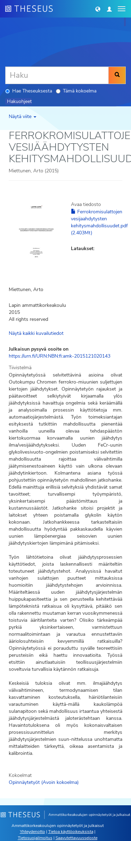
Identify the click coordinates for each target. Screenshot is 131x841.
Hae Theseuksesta (28, 91)
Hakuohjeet (19, 101)
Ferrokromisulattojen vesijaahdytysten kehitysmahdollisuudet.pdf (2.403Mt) (99, 222)
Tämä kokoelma (76, 91)
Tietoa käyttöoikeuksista (70, 831)
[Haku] (57, 75)
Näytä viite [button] (22, 116)
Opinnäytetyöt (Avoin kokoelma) (44, 782)
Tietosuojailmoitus (35, 838)
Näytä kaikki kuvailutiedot (36, 333)
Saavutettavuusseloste (76, 838)
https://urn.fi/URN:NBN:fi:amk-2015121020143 (59, 356)
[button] (98, 9)
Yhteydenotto (32, 831)
